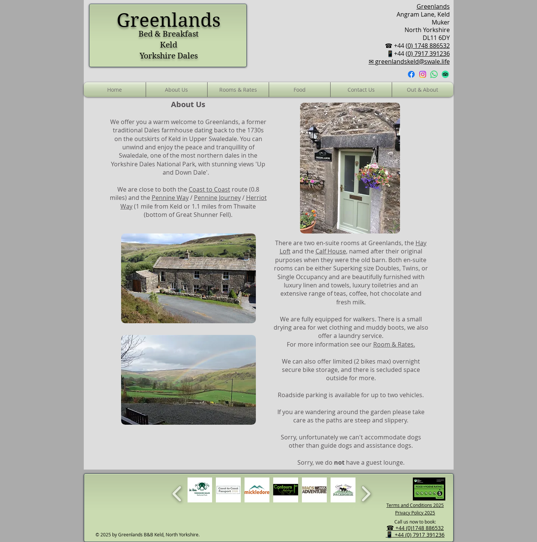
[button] (299, 89)
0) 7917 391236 (429, 53)
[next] (365, 493)
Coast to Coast (209, 189)
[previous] (177, 493)
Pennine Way (170, 197)
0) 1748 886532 (429, 45)
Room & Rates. (394, 344)
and (133, 197)
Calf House (330, 251)
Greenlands (433, 6)
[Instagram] (422, 74)
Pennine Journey (217, 197)
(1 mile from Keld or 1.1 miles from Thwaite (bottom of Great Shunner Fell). (194, 210)
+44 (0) (403, 527)
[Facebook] (411, 74)
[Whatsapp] (434, 74)
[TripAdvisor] (445, 74)
